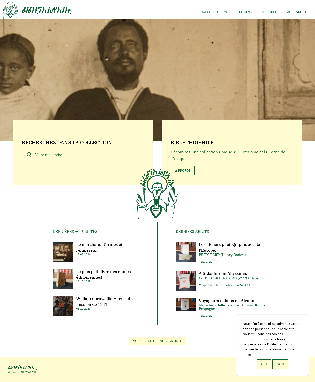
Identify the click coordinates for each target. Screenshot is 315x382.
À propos (269, 12)
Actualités (297, 12)
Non (280, 364)
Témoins (244, 12)
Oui (264, 364)
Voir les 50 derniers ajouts (157, 341)
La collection (214, 12)
